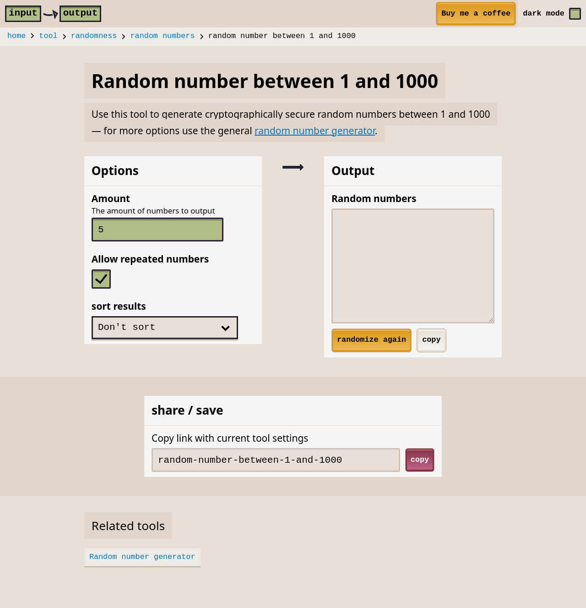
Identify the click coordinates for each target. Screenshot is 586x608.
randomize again (371, 339)
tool (48, 36)
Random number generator (142, 557)
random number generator (315, 130)
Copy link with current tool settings (230, 438)
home (16, 36)
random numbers (162, 36)
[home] (53, 13)
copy (431, 339)
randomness (94, 36)
